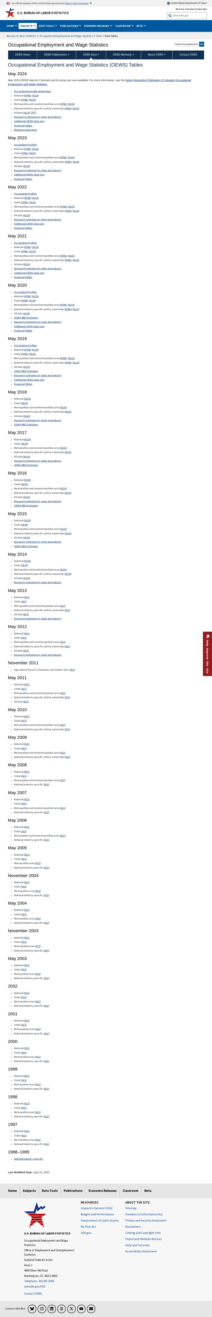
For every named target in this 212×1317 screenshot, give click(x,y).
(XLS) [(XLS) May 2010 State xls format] (24, 720)
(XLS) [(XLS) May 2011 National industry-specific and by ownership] (67, 697)
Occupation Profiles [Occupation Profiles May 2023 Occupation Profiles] (25, 144)
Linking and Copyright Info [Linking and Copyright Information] (143, 1233)
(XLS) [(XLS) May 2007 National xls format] (27, 799)
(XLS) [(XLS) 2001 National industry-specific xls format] (46, 1033)
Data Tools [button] (46, 26)
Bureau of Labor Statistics (21, 36)
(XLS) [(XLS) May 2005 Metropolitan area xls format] (38, 863)
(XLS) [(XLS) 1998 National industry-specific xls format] (46, 1116)
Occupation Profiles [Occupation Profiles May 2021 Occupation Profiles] (25, 193)
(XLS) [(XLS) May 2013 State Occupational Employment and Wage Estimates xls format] (24, 601)
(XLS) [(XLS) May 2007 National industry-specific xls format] (46, 812)
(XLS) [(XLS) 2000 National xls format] (27, 1048)
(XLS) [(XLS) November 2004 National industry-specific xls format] (46, 895)
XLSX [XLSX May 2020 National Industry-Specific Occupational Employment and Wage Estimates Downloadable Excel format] (76, 309)
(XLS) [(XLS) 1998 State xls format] (24, 1107)
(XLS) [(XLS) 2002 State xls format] (24, 997)
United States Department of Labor (187, 3)
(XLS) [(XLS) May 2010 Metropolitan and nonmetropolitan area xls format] (62, 725)
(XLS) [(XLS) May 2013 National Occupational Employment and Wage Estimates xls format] (27, 597)
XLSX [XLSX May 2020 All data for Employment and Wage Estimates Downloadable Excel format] (26, 313)
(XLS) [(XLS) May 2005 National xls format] (27, 854)
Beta (147, 1191)
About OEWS (155, 54)
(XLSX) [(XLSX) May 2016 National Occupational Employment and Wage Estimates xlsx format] (27, 480)
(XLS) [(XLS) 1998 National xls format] (27, 1103)
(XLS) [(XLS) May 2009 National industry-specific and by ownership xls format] (67, 757)
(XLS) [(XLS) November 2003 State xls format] (24, 942)
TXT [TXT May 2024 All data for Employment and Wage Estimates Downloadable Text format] (33, 112)
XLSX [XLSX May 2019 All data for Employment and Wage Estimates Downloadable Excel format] (26, 367)
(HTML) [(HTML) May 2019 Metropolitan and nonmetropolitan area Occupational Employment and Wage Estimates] (63, 358)
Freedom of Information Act (144, 1214)
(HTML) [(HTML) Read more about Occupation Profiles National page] (27, 296)
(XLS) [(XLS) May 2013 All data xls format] (26, 614)
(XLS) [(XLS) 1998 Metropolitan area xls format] (38, 1112)
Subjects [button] (26, 26)
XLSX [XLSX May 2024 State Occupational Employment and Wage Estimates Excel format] (32, 99)
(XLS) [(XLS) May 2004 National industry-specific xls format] (46, 922)
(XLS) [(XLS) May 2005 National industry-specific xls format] (46, 867)
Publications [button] (69, 26)
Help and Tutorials (137, 1245)
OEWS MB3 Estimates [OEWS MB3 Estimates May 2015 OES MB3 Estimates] (26, 546)
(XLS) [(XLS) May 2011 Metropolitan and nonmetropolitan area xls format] (62, 693)
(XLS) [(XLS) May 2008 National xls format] (27, 771)
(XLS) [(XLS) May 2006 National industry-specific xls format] (46, 840)
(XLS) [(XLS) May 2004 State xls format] (24, 914)
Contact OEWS (33, 1293)
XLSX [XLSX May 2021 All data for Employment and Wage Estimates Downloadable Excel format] (26, 264)
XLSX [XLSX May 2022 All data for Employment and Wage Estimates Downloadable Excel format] (26, 215)
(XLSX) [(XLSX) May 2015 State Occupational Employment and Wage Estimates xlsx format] (24, 524)
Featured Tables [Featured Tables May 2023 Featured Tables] (23, 179)
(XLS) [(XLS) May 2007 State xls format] (24, 803)
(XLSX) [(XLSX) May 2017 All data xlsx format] (26, 456)
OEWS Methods (122, 54)
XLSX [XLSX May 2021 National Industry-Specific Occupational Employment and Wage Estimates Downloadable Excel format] (76, 260)
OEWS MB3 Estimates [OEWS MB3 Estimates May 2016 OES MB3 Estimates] (26, 505)
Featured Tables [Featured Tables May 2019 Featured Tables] (23, 384)
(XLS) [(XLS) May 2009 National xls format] (27, 744)
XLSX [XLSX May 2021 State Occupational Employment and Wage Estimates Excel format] (32, 251)
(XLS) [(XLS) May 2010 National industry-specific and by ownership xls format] (67, 729)
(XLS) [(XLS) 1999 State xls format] (24, 1080)
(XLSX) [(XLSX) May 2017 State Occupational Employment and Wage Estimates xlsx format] (24, 443)
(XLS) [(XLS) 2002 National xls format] (27, 993)
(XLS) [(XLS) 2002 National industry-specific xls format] (46, 1005)
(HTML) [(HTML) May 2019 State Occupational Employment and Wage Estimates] (24, 354)
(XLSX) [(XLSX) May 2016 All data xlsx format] (26, 497)
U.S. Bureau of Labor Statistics (43, 13)
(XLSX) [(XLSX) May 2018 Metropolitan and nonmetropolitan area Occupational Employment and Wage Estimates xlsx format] (63, 407)
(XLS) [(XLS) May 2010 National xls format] (27, 716)
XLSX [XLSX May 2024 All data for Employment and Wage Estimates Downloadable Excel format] (26, 112)
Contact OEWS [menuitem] (188, 54)
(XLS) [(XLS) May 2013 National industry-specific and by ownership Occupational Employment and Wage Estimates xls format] (67, 610)
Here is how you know (76, 3)
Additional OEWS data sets (29, 121)
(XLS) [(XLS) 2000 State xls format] (24, 1052)
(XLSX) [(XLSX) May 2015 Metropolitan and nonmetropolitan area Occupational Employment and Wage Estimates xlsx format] (63, 529)
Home (12, 1191)
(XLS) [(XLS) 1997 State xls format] (24, 1135)
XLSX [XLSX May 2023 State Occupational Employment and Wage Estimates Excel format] (32, 153)
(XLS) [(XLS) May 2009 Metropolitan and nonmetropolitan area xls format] (62, 752)
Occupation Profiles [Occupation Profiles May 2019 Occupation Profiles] (25, 345)
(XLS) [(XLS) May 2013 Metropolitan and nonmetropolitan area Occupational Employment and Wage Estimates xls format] (62, 606)
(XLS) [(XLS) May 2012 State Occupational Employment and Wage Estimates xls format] (24, 637)
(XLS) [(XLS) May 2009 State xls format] (24, 748)
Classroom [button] (123, 26)
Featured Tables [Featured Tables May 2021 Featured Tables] (23, 277)
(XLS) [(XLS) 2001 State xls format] (24, 1025)
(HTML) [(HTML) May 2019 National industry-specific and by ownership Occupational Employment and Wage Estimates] (68, 362)
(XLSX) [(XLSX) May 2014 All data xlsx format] (26, 578)
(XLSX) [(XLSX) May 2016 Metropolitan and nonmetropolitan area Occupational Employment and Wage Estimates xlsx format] (63, 488)
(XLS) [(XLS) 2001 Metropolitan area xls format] (38, 1029)
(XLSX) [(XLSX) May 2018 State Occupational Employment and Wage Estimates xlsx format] (24, 403)
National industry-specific (28, 1159)
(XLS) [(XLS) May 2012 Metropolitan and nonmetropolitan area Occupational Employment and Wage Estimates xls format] (62, 642)
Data (99, 36)
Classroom (130, 1191)
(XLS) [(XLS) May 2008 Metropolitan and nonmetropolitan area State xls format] (62, 780)
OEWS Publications (55, 54)
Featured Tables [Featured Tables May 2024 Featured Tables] (23, 125)
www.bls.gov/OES (34, 1286)
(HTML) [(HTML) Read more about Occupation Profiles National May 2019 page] (27, 349)
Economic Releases (103, 1191)
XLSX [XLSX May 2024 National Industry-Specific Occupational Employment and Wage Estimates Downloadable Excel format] (76, 108)
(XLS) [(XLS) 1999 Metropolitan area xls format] (38, 1084)
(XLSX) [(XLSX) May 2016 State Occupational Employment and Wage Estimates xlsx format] (24, 484)
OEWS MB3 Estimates (26, 317)
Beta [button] (140, 26)
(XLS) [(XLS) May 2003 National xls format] (27, 965)
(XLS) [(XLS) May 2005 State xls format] (24, 859)
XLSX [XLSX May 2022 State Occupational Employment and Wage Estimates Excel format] (32, 202)
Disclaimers (133, 1226)
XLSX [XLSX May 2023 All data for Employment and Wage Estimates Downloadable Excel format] (26, 166)
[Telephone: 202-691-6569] (49, 1281)
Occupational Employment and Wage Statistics (66, 36)
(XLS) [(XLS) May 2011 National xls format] (27, 684)
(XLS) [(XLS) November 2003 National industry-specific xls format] (46, 950)
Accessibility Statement (141, 1251)
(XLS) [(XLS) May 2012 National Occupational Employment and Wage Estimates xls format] (27, 633)
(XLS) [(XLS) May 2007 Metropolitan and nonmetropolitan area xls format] (62, 808)
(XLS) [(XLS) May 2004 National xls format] (27, 910)
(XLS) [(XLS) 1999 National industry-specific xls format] (46, 1088)
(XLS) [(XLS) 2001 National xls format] (27, 1020)
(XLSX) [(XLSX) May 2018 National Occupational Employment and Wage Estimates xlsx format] (27, 398)
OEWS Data (90, 54)
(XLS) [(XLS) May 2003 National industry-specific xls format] (46, 978)
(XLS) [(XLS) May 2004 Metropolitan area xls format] (38, 918)
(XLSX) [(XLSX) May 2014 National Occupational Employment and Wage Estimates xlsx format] (27, 561)
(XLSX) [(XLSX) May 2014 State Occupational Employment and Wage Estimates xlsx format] (24, 565)
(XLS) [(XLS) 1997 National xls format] (27, 1131)
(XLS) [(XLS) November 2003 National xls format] (27, 937)
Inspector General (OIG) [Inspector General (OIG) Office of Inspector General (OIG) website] (96, 1208)
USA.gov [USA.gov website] (86, 1233)
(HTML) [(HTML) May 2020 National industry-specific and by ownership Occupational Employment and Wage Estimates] (68, 309)
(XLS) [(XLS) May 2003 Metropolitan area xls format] (38, 974)
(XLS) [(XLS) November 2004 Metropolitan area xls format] (38, 891)
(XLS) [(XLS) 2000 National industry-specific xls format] (46, 1061)
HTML (28, 95)
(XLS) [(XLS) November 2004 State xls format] (24, 886)
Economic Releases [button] (97, 26)
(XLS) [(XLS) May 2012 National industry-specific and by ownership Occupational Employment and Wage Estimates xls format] (67, 646)
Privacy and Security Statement (146, 1220)
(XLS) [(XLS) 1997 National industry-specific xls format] (46, 1144)
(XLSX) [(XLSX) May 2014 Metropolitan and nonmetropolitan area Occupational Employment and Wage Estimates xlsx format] (63, 569)
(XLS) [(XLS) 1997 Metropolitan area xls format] (38, 1139)
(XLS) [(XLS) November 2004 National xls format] (27, 882)
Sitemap (131, 1208)
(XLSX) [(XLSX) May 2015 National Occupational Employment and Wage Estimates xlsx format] (27, 520)
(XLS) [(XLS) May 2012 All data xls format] (26, 650)
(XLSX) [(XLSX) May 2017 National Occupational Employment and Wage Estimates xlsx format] (27, 439)
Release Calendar (185, 9)
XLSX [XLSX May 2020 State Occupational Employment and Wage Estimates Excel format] (32, 300)
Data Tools (50, 1191)
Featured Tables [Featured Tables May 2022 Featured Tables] (23, 228)
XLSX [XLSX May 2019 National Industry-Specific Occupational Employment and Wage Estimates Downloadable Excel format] (76, 362)
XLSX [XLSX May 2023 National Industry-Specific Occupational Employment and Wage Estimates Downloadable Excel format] (76, 162)
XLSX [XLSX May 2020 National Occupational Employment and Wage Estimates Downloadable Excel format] (35, 296)
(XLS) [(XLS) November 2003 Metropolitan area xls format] (38, 946)
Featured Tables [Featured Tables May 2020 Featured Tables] (23, 330)
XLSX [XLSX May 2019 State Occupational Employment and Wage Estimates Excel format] (32, 354)
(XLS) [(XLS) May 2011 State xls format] (24, 689)
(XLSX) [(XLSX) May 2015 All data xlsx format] (26, 537)
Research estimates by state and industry (38, 117)
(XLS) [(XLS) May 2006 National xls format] (27, 827)
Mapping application (25, 130)
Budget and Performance (97, 1214)
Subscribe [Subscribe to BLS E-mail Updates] (201, 9)
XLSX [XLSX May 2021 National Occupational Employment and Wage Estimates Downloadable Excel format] (35, 247)
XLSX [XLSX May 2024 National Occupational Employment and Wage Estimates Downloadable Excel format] (35, 95)
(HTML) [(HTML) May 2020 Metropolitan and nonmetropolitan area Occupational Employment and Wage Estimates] (63, 304)
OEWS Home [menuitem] (22, 54)
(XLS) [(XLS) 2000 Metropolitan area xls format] (38, 1057)
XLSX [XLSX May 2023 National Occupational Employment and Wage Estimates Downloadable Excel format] (35, 149)
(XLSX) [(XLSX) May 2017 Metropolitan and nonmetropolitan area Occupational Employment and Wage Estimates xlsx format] (63, 448)
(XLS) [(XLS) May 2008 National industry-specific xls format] (46, 784)
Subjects (29, 1191)
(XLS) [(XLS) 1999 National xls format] (27, 1076)
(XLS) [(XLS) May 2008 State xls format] (24, 776)
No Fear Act (88, 1226)
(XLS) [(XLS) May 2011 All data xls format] (26, 701)
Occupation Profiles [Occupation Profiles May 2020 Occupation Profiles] (25, 292)
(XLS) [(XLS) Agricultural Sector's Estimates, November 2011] (72, 669)
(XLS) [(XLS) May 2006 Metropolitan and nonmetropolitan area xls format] (62, 835)
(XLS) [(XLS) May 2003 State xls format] (24, 969)
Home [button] (10, 26)
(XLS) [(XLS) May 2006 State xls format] (24, 831)
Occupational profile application (32, 91)
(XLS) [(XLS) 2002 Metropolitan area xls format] (38, 1001)
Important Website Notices (143, 1239)
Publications (73, 1191)
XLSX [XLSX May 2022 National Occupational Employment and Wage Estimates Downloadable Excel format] (35, 198)
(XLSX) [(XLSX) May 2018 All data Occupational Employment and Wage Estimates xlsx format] (26, 416)
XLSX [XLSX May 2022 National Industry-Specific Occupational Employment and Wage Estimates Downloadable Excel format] (76, 211)
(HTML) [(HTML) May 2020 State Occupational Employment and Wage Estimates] (24, 300)
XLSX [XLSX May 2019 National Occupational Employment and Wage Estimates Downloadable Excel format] (35, 349)
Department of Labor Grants (100, 1220)
